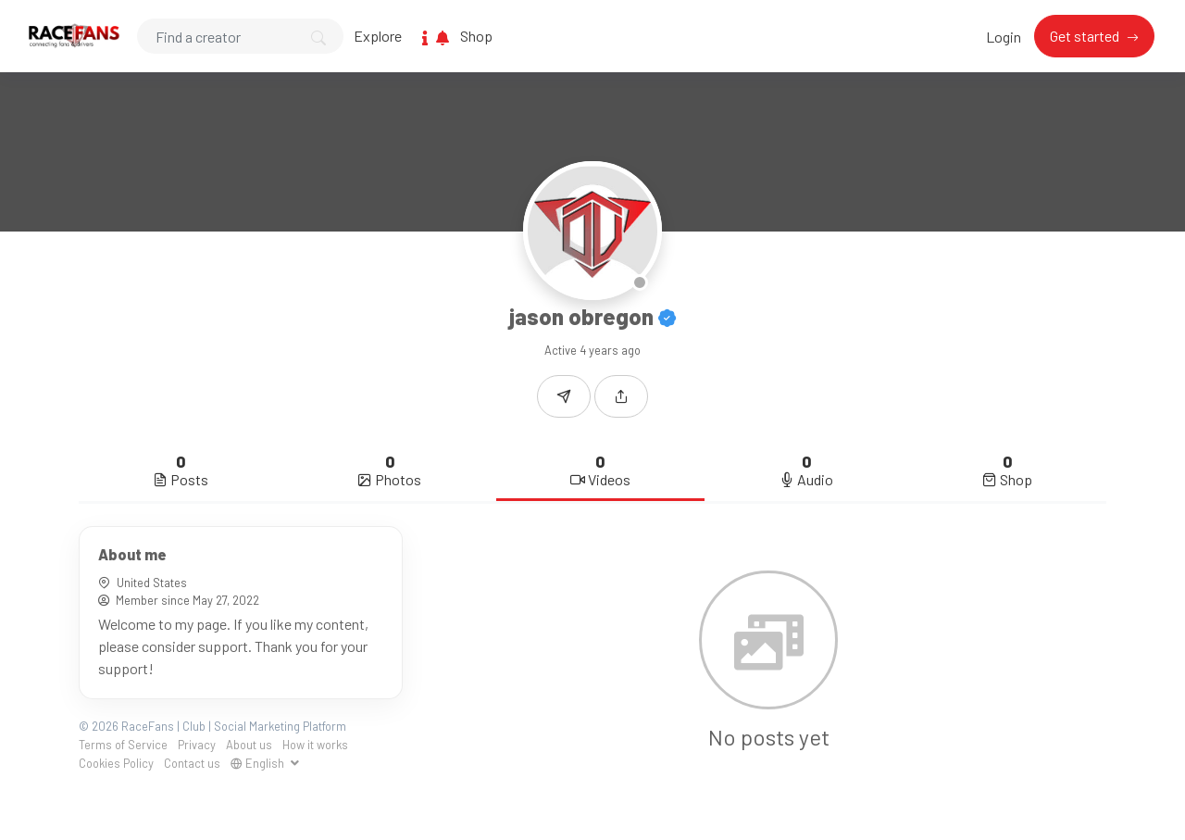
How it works (315, 744)
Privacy (197, 744)
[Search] (240, 36)
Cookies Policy (116, 763)
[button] (621, 396)
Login (1003, 36)
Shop (476, 35)
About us (249, 744)
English (259, 763)
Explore (378, 35)
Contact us (192, 763)
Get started (1086, 35)
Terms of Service (123, 744)
